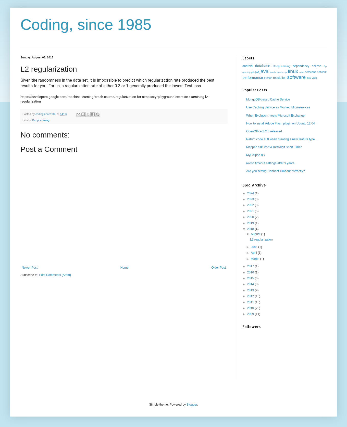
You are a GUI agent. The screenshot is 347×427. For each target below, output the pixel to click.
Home (124, 267)
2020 (251, 217)
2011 (251, 302)
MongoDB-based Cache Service (268, 99)
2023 (251, 199)
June (254, 247)
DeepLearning (40, 120)
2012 (251, 296)
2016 (251, 272)
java (263, 71)
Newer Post (30, 267)
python (268, 77)
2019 (251, 223)
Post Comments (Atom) (55, 275)
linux (293, 71)
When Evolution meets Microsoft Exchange (275, 115)
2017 (251, 266)
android (247, 66)
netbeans (310, 71)
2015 (251, 278)
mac (302, 72)
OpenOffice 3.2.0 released (264, 131)
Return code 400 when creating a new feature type (280, 139)
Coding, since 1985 (86, 24)
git (252, 72)
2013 (251, 290)
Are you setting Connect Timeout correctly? (275, 171)
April (254, 253)
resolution (279, 78)
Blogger (192, 404)
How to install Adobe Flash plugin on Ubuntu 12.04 (280, 123)
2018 (251, 229)
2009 (251, 314)
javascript (282, 72)
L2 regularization (261, 239)
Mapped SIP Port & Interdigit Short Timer (274, 147)
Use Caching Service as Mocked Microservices (278, 107)
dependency (301, 66)
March (255, 259)
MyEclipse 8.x (255, 155)
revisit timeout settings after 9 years (270, 163)
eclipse (316, 66)
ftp (325, 66)
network (322, 71)
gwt (256, 71)
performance (252, 78)
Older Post (218, 267)
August (256, 234)
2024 (251, 193)
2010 (251, 308)
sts (309, 78)
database (262, 66)
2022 (251, 205)
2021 (251, 211)
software (296, 77)
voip (314, 77)
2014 (251, 284)
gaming (246, 72)
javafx (273, 72)
